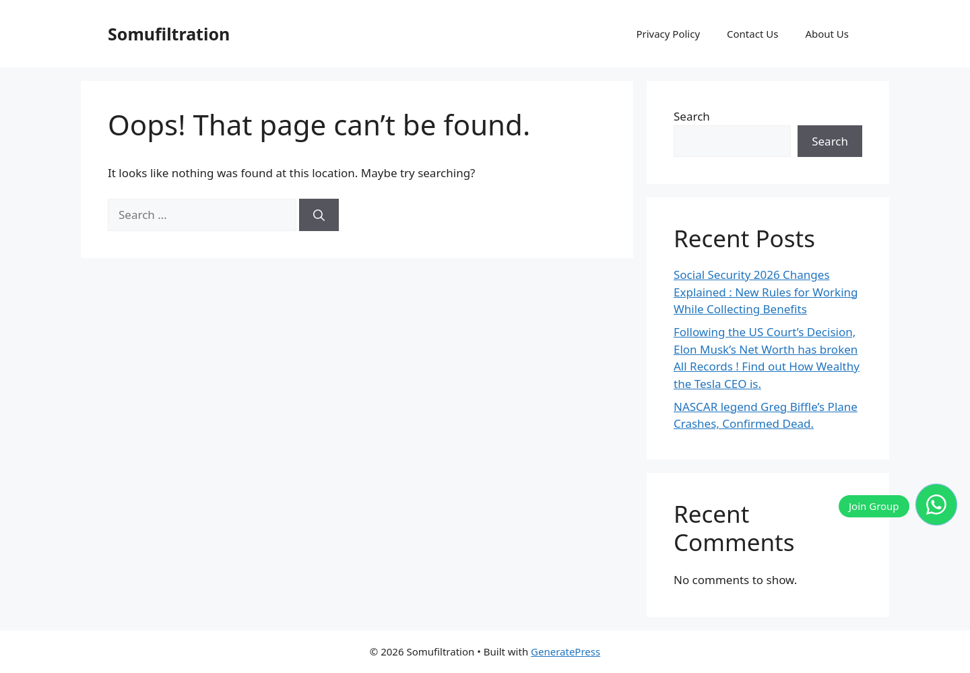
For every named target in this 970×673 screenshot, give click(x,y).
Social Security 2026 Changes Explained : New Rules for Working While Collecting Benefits (766, 292)
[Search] (319, 215)
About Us (827, 33)
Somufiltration (169, 33)
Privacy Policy (668, 33)
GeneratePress (565, 651)
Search (692, 116)
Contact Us (752, 33)
